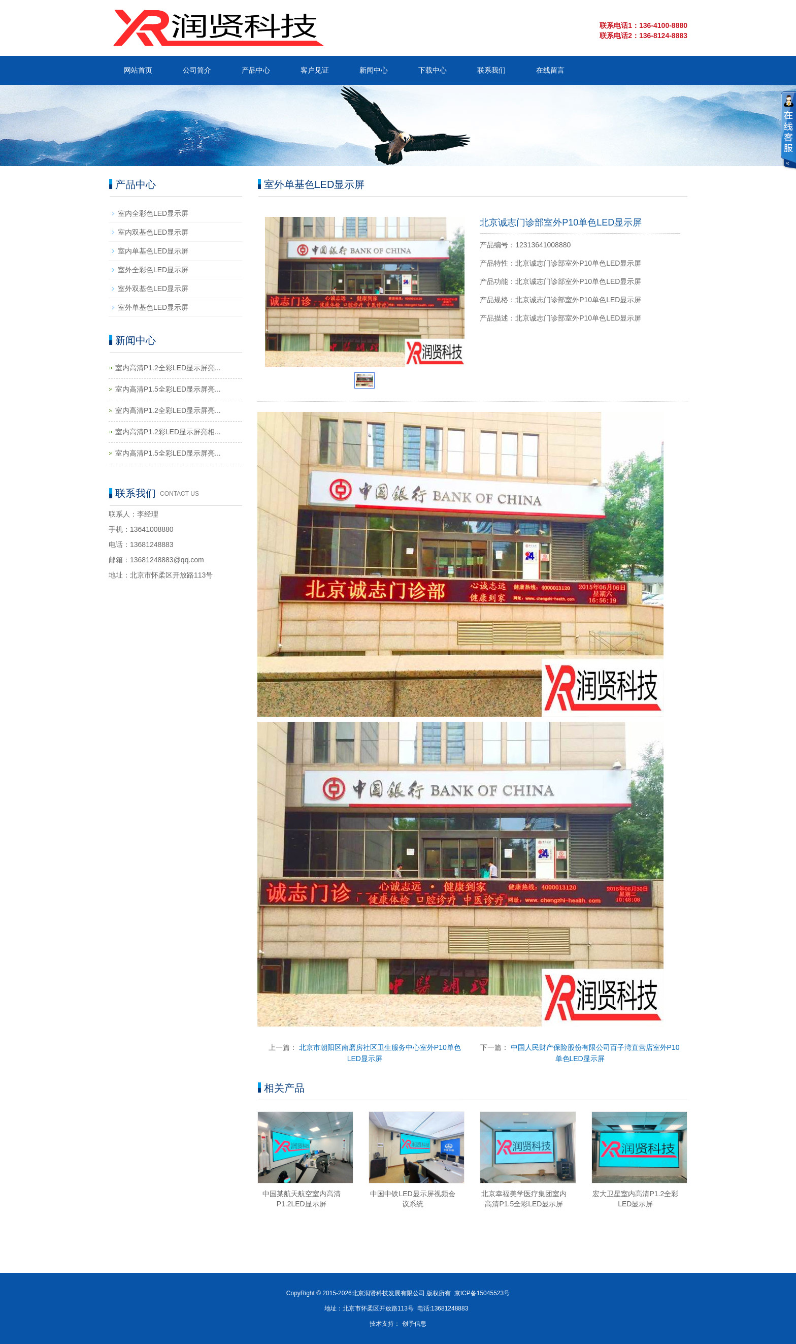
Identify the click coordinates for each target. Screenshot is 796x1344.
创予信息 (414, 1323)
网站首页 (138, 70)
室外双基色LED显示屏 (153, 288)
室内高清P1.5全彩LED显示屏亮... (168, 389)
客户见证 (315, 70)
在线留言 (550, 70)
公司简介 (197, 70)
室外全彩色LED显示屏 (153, 270)
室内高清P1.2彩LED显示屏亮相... (168, 432)
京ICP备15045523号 (482, 1293)
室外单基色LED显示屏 (153, 307)
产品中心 (256, 70)
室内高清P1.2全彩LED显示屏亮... (168, 368)
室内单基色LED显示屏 (153, 251)
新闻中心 (373, 70)
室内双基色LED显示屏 (153, 232)
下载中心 (432, 70)
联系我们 (491, 70)
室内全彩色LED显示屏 (153, 213)
